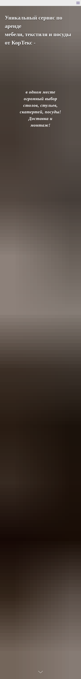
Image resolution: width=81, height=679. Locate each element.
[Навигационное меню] (78, 3)
